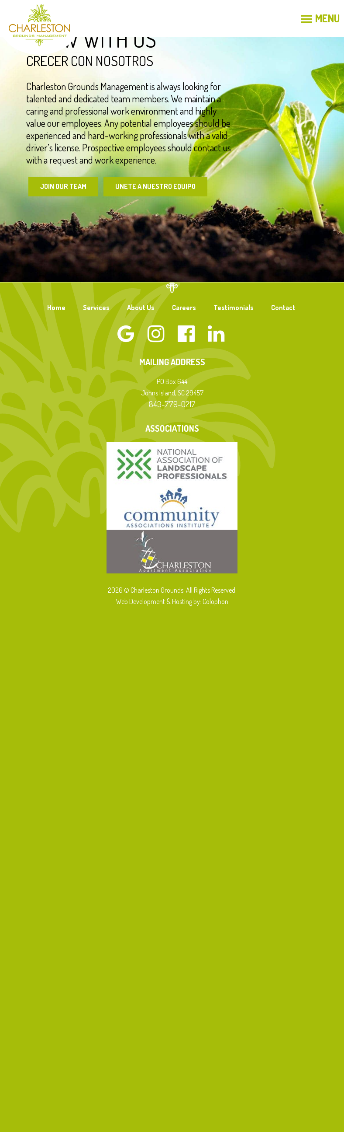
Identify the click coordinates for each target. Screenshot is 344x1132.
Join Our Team (63, 186)
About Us (141, 307)
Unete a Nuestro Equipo (155, 186)
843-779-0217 (172, 403)
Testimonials (233, 307)
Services (96, 307)
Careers (184, 307)
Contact (283, 307)
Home (56, 307)
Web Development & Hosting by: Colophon (172, 601)
